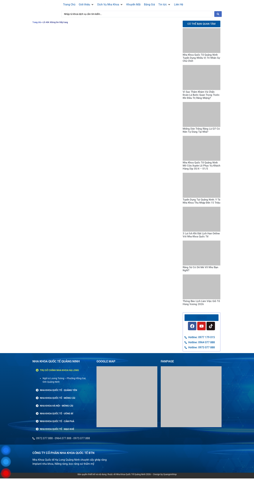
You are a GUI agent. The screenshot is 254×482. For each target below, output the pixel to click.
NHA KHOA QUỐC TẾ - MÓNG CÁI (57, 398)
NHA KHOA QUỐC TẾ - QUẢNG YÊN (58, 390)
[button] (86, 4)
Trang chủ (36, 22)
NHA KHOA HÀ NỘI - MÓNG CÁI (56, 405)
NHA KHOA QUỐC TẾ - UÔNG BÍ (56, 413)
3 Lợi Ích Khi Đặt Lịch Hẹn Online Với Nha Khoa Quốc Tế (201, 235)
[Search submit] (218, 14)
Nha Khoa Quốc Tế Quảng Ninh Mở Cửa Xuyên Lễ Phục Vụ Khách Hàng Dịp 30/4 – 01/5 (201, 165)
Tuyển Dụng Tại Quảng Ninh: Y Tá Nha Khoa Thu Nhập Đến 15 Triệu (201, 201)
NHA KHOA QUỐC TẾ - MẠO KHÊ (57, 429)
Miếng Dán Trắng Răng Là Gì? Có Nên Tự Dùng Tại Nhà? (201, 130)
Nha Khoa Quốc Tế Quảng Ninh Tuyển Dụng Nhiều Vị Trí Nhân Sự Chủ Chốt (201, 57)
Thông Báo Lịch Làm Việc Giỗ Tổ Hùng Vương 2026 (201, 303)
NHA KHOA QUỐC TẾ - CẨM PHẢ (57, 421)
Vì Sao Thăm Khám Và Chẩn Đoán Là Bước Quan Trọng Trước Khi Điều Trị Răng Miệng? (201, 94)
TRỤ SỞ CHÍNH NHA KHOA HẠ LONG (59, 370)
